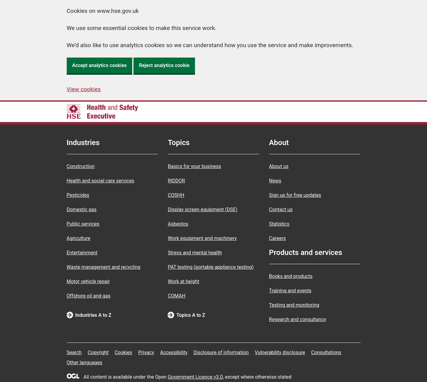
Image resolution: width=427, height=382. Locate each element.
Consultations (326, 352)
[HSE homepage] (102, 112)
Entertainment (82, 253)
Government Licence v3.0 (195, 377)
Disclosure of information (221, 352)
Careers (277, 238)
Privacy (146, 352)
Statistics (279, 224)
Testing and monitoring (294, 305)
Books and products (291, 276)
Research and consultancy (297, 319)
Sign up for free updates (295, 195)
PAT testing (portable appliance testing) (211, 267)
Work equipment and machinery (202, 238)
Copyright (98, 352)
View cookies (84, 89)
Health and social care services (100, 181)
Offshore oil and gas (88, 296)
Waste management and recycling (103, 267)
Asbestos (178, 224)
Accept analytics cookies (99, 65)
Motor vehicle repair (88, 281)
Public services (83, 224)
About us (279, 166)
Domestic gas (82, 209)
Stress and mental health (195, 253)
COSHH (176, 195)
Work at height (183, 281)
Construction (81, 166)
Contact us (281, 209)
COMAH (176, 296)
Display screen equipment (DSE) (202, 209)
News (275, 181)
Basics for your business (194, 166)
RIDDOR (176, 181)
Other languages (85, 362)
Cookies (123, 352)
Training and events (290, 291)
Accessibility (174, 352)
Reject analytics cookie (164, 65)
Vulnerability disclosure (280, 352)
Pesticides (78, 195)
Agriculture (79, 238)
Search (74, 352)
